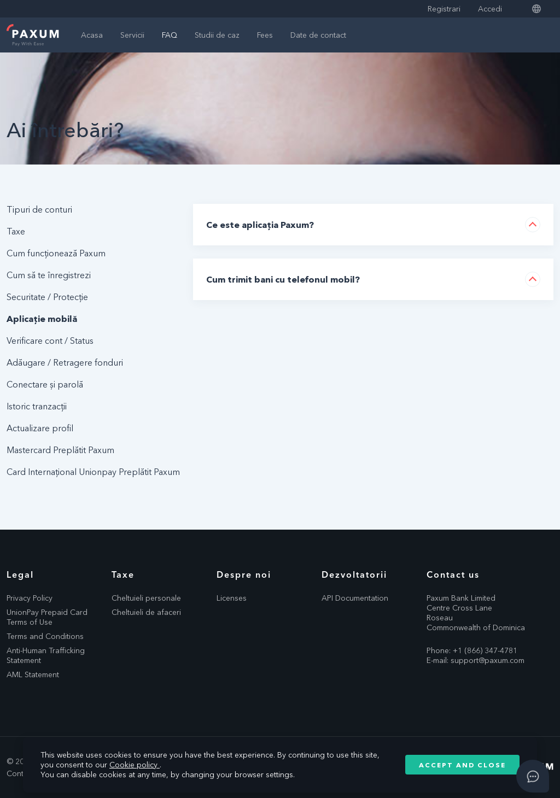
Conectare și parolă (45, 384)
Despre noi (244, 574)
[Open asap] (532, 776)
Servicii (132, 35)
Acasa (92, 35)
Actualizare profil (40, 428)
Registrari (444, 9)
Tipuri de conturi (39, 209)
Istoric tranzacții (37, 406)
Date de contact (318, 35)
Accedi (490, 9)
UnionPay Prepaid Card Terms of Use (47, 617)
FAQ (169, 35)
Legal (20, 574)
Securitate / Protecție (47, 296)
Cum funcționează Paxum (56, 253)
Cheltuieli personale (146, 598)
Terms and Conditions (45, 636)
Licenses (232, 598)
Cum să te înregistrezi (49, 274)
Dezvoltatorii (354, 574)
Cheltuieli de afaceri (146, 612)
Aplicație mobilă (42, 318)
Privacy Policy (29, 598)
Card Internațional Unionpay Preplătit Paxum (93, 471)
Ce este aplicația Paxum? (260, 224)
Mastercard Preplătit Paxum (60, 449)
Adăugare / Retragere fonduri (65, 362)
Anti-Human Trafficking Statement (46, 655)
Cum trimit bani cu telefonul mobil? (283, 279)
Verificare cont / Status (50, 340)
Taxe (16, 231)
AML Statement (33, 674)
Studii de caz (217, 35)
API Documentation (355, 598)
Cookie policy (134, 765)
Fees (265, 35)
